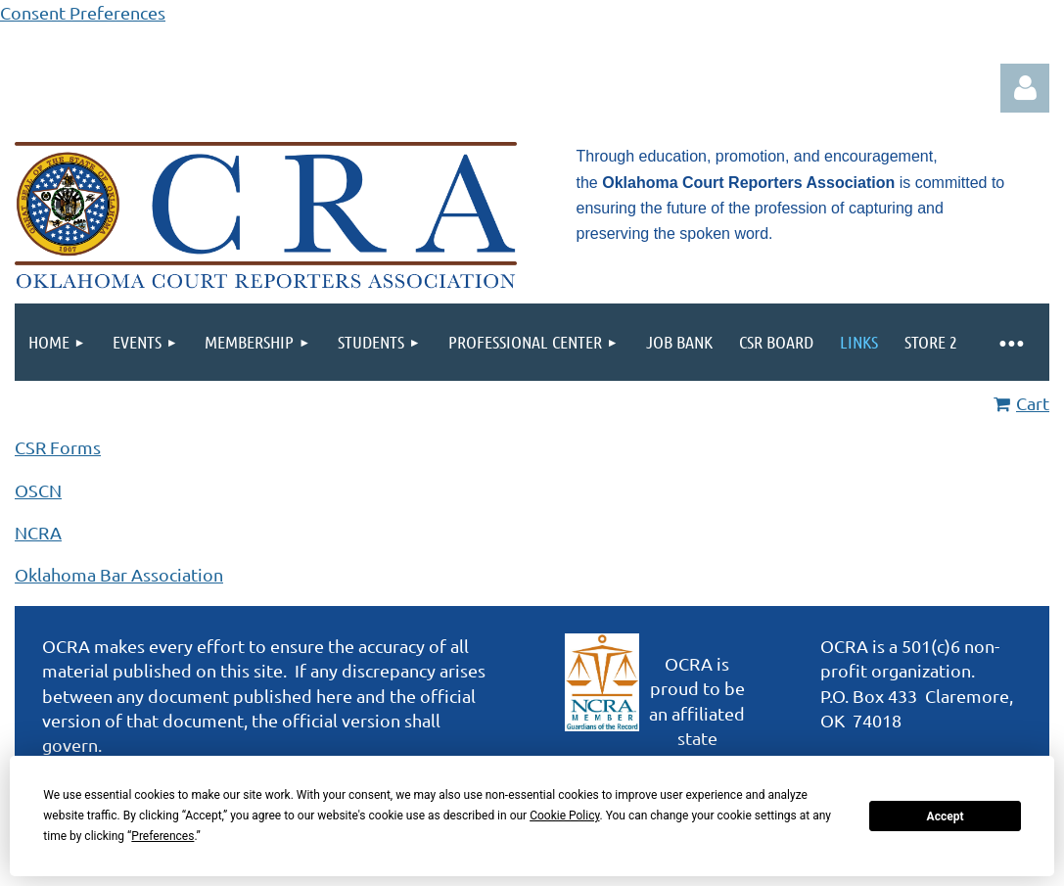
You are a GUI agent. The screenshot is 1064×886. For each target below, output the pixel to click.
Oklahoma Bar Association (119, 574)
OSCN (38, 490)
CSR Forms (58, 447)
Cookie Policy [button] (564, 815)
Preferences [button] (162, 836)
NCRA (38, 532)
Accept (945, 816)
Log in (1024, 88)
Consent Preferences (82, 12)
